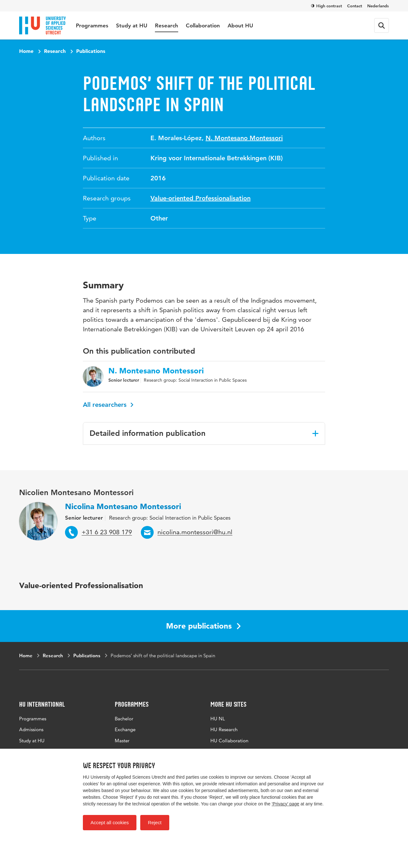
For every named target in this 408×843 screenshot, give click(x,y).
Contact (354, 5)
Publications (90, 51)
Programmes (92, 25)
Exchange (125, 729)
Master (122, 741)
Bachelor (124, 719)
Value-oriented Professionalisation (200, 198)
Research (166, 25)
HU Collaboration (229, 741)
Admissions (31, 729)
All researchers (108, 404)
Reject (155, 822)
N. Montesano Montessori (244, 138)
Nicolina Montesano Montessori (123, 506)
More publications (203, 625)
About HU (240, 25)
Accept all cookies (110, 822)
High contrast (326, 5)
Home (26, 51)
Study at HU (131, 25)
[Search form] (381, 25)
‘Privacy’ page (285, 803)
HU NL (217, 719)
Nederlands (378, 5)
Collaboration (203, 25)
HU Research (223, 729)
